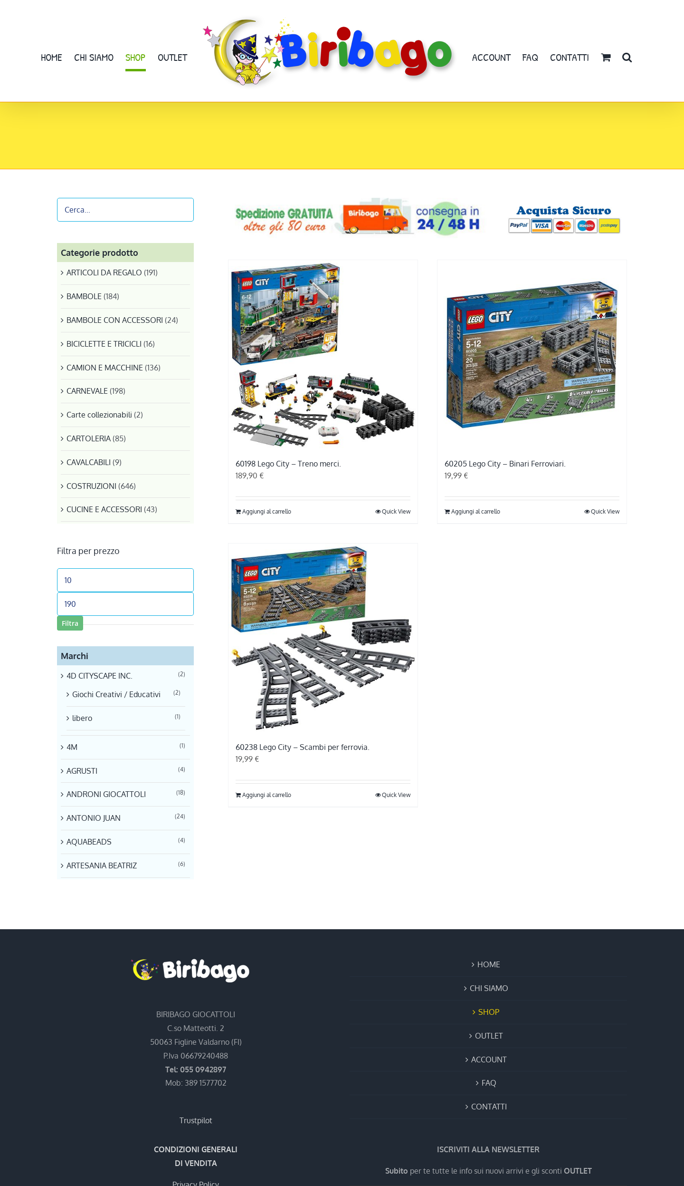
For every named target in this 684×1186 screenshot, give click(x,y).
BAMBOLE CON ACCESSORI (114, 320)
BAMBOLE (84, 296)
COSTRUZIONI (91, 486)
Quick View (396, 511)
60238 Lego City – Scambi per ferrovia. (303, 747)
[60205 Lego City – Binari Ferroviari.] (532, 354)
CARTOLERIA (88, 438)
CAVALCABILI (88, 462)
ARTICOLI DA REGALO (104, 272)
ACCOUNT (489, 1059)
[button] (627, 57)
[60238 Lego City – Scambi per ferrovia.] (323, 638)
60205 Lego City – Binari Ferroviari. (505, 463)
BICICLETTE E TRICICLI (104, 344)
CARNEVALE (87, 391)
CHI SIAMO (489, 988)
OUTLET (489, 1035)
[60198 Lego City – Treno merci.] (323, 354)
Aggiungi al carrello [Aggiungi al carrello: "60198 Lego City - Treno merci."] (266, 511)
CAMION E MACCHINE (104, 367)
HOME (488, 964)
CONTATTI (489, 1106)
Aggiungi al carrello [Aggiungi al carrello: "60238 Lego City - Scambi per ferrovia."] (266, 794)
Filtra (70, 623)
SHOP (488, 1012)
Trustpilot (196, 1120)
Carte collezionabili (99, 414)
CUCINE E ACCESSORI (104, 509)
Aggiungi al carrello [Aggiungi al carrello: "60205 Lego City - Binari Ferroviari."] (475, 511)
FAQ (489, 1083)
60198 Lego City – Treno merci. (288, 463)
